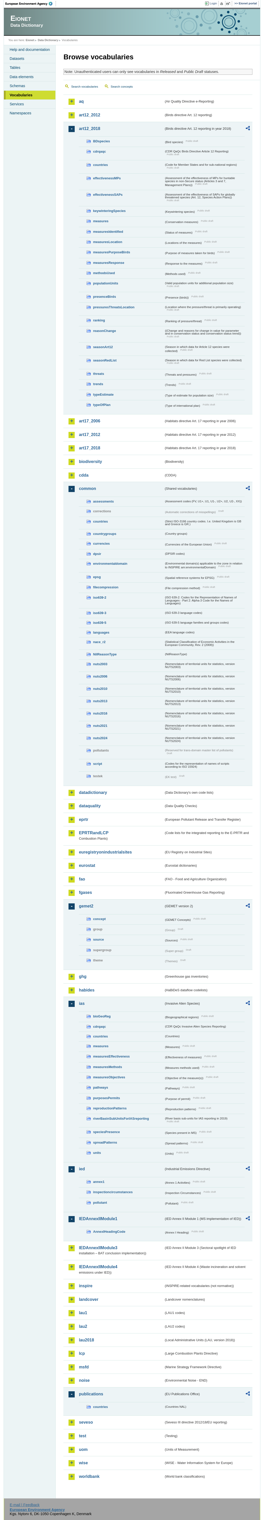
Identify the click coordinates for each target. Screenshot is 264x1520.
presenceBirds (104, 297)
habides (86, 990)
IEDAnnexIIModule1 (98, 1219)
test (82, 1436)
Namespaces (20, 113)
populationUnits (105, 283)
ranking (99, 320)
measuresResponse (108, 263)
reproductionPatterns (109, 1108)
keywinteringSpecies (109, 211)
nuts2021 (100, 726)
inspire (85, 1286)
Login (213, 3)
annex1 (98, 1182)
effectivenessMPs (107, 178)
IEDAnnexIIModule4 (98, 1267)
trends (98, 384)
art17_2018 (89, 448)
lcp (82, 1353)
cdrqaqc (99, 151)
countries (100, 165)
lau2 (83, 1326)
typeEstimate (103, 394)
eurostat (87, 865)
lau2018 (86, 1340)
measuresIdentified (108, 232)
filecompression (105, 587)
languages (101, 632)
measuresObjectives (109, 1077)
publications (91, 1394)
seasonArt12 (103, 347)
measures (100, 221)
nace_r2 (99, 642)
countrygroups (104, 534)
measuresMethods (107, 1067)
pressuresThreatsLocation (113, 307)
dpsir (97, 554)
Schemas (17, 86)
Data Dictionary (48, 40)
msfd (84, 1367)
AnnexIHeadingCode (109, 1232)
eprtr (83, 819)
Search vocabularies (84, 86)
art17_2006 (89, 421)
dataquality (89, 806)
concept (99, 919)
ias (81, 1003)
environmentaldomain (110, 564)
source (98, 939)
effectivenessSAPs (108, 195)
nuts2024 (100, 738)
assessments (103, 501)
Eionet (30, 40)
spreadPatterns (105, 1142)
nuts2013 (100, 701)
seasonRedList (104, 360)
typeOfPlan (101, 405)
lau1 (83, 1313)
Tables (15, 68)
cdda (83, 475)
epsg (97, 577)
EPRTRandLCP (93, 833)
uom (83, 1449)
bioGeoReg (101, 1016)
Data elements (21, 77)
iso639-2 (99, 597)
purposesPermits (106, 1098)
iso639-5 (99, 623)
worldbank (89, 1476)
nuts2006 (100, 676)
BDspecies (101, 141)
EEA (30, 3)
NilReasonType (105, 654)
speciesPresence (106, 1132)
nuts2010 (100, 689)
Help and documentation (30, 50)
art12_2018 (89, 128)
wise (83, 1463)
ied (82, 1169)
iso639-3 (99, 613)
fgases (85, 892)
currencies (101, 543)
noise (84, 1380)
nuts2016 (100, 713)
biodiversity (90, 461)
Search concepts (122, 86)
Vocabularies (21, 95)
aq (81, 101)
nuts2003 (100, 664)
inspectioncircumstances (113, 1192)
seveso (86, 1422)
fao (82, 879)
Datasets (17, 59)
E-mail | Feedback (25, 1505)
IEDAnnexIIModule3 (98, 1248)
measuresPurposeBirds (111, 252)
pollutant (100, 1202)
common (87, 488)
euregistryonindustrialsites (105, 852)
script (97, 764)
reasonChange (104, 331)
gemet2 (86, 906)
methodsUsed (104, 273)
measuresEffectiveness (111, 1056)
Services (17, 104)
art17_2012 (89, 434)
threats (98, 374)
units (97, 1153)
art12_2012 (89, 115)
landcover (88, 1299)
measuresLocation (107, 242)
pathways (100, 1087)
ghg (82, 976)
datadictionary (93, 792)
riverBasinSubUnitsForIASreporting (121, 1118)
